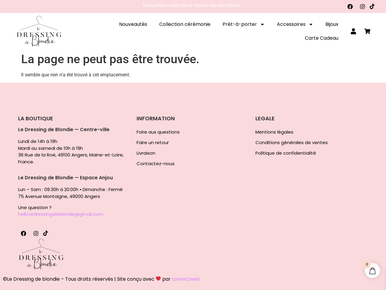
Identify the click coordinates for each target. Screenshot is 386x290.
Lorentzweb (186, 279)
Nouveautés (133, 24)
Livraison (146, 153)
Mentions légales (274, 132)
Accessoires (295, 24)
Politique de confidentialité (285, 153)
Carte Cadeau (321, 38)
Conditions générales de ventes (291, 142)
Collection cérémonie (184, 24)
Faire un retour (153, 142)
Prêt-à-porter (244, 24)
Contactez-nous (156, 163)
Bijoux (331, 24)
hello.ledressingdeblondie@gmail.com (60, 214)
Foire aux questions (158, 132)
